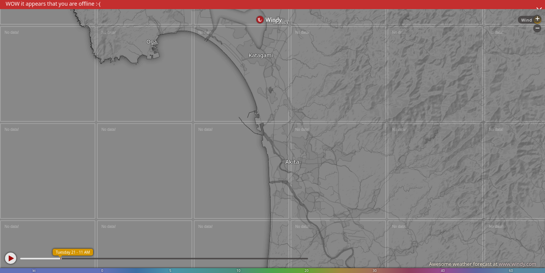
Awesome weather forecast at (482, 263)
